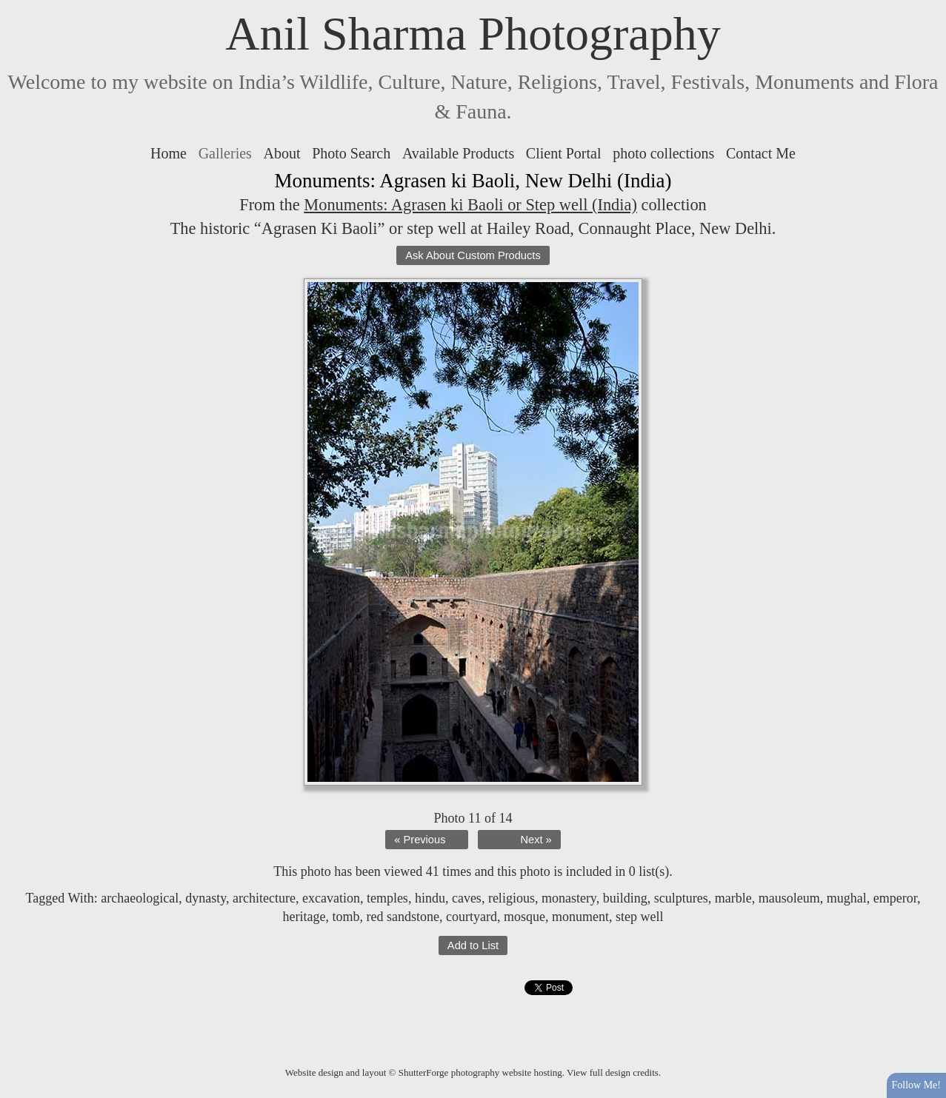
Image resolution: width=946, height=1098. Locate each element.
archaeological (140, 898)
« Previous (419, 840)
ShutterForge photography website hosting (480, 1072)
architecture (264, 898)
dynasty (205, 898)
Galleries (225, 153)
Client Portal (564, 153)
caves (467, 898)
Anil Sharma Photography (472, 33)
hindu (430, 898)
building (625, 898)
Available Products (458, 153)
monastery (569, 898)
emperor (895, 898)
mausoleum (789, 898)
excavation (331, 898)
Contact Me (761, 153)
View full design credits (613, 1072)
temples (387, 898)
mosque (524, 916)
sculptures (681, 898)
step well (640, 916)
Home (168, 153)
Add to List (473, 945)
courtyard (471, 916)
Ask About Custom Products (472, 255)
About (282, 153)
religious (511, 898)
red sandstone (403, 916)
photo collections (663, 153)
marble (733, 898)
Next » (535, 840)
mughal (847, 898)
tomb (346, 916)
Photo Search (351, 153)
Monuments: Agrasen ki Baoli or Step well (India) (470, 204)
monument (580, 916)
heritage (304, 916)
